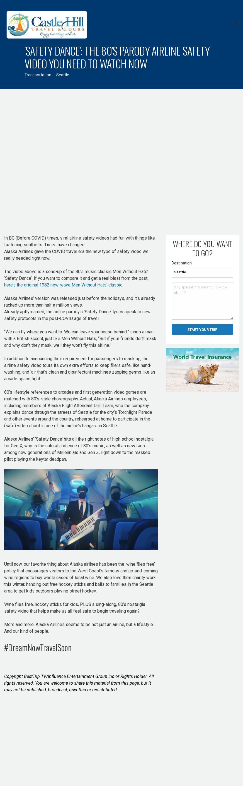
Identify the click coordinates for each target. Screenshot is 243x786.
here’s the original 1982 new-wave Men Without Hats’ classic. (63, 285)
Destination (182, 263)
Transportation (38, 75)
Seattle (62, 75)
